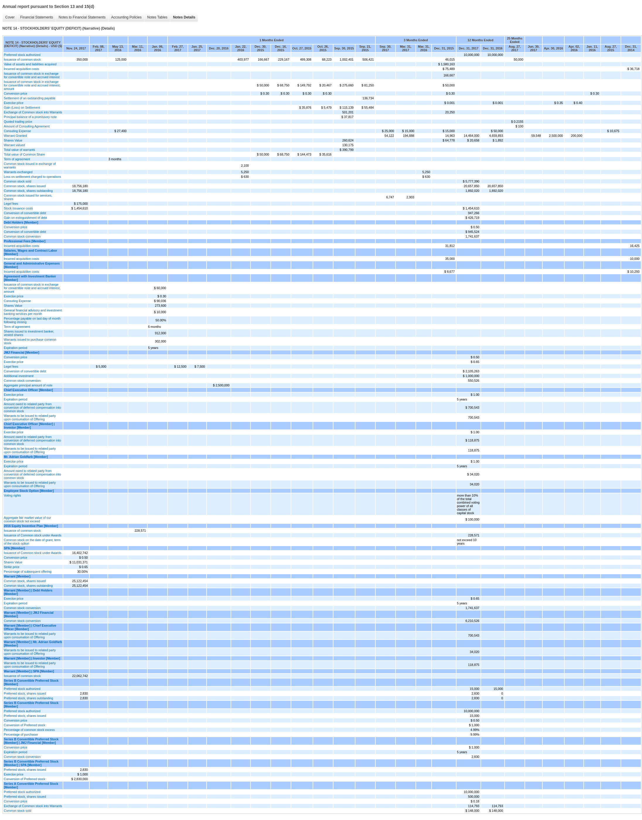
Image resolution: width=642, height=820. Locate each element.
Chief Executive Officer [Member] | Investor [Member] (29, 425)
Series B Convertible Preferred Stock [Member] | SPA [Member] (31, 763)
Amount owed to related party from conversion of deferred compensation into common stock (32, 407)
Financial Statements (36, 17)
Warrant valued (14, 145)
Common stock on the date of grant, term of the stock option (32, 541)
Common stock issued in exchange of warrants (30, 165)
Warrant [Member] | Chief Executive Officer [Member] (30, 627)
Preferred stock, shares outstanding (28, 698)
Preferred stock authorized (22, 55)
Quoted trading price (18, 121)
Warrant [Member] (17, 576)
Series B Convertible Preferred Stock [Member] (31, 682)
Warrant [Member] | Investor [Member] (32, 658)
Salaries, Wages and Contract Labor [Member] (30, 252)
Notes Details (184, 17)
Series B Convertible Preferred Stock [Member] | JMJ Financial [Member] (31, 740)
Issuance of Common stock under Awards (32, 535)
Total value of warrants (19, 149)
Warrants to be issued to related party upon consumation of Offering (30, 417)
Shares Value (13, 140)
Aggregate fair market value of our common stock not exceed (27, 519)
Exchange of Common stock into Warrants (33, 112)
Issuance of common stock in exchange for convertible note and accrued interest (31, 75)
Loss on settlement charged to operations (32, 176)
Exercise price (13, 103)
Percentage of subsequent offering (28, 571)
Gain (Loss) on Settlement (22, 107)
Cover (10, 17)
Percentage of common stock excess (29, 730)
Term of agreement (17, 159)
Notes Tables (157, 17)
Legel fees (11, 203)
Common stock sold (17, 181)
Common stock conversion (22, 236)
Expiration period (15, 348)
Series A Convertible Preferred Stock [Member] (31, 785)
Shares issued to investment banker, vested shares (29, 333)
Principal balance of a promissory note (30, 117)
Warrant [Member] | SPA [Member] (29, 671)
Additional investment (18, 376)
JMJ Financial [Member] (21, 352)
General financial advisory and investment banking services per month (33, 312)
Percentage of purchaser (21, 734)
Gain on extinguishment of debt (25, 217)
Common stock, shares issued (25, 186)
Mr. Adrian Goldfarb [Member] (26, 456)
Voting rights (12, 495)
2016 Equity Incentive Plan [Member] (31, 526)
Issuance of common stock (22, 59)
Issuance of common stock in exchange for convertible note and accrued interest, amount (32, 85)
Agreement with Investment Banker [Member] (30, 278)
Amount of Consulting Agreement (27, 126)
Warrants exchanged (18, 172)
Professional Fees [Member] (24, 241)
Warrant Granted (15, 135)
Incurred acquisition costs (21, 69)
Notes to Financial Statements (82, 17)
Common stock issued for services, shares (28, 197)
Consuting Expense (17, 131)
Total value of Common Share (24, 154)
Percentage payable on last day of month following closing (32, 320)
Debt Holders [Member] (21, 222)
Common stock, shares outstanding (28, 190)
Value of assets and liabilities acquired (30, 64)
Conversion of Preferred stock (24, 725)
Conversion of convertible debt (25, 213)
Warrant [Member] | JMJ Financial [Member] (29, 614)
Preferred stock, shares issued (25, 693)
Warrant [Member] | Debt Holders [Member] (28, 592)
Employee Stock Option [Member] (29, 490)
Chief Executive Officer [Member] (28, 390)
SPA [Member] (14, 548)
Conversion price (15, 93)
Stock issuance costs (18, 208)
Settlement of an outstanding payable (29, 98)
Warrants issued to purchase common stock (30, 341)
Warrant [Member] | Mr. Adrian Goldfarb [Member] (33, 643)
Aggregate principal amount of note (28, 385)
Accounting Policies (126, 17)
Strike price (11, 567)
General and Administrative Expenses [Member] (32, 265)
